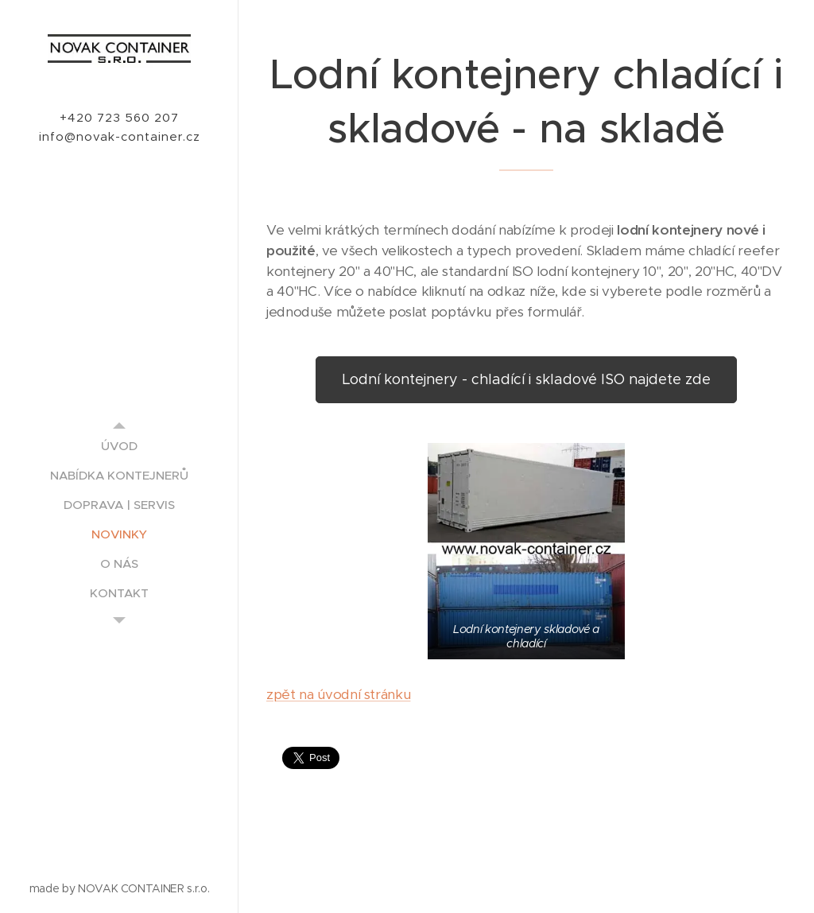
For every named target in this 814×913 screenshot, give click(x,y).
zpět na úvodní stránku (338, 695)
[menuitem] (119, 446)
